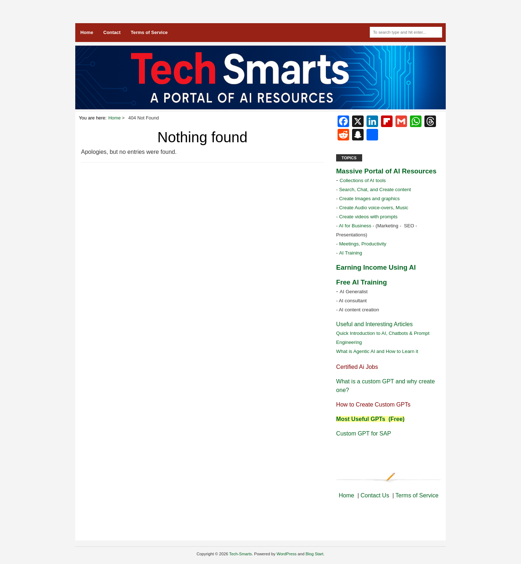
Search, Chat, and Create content (375, 189)
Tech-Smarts (240, 554)
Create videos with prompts (368, 216)
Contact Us (374, 495)
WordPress (287, 554)
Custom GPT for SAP (363, 433)
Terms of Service (149, 32)
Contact (112, 32)
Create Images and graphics (369, 198)
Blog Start (314, 554)
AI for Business (355, 225)
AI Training (351, 253)
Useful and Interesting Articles (374, 324)
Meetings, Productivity (362, 244)
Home (86, 32)
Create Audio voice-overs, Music (373, 207)
